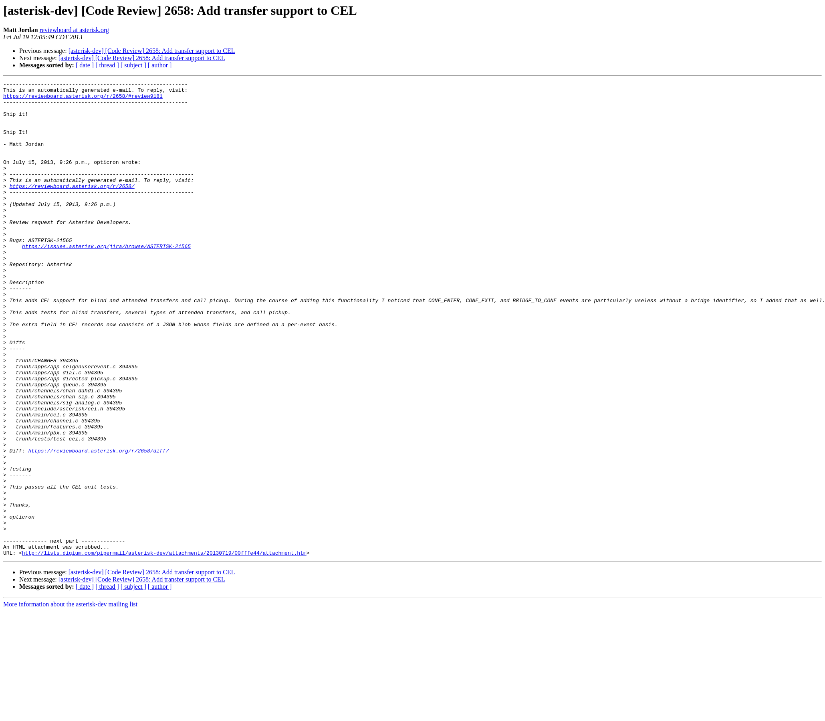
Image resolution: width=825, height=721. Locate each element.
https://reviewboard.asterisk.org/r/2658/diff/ (98, 525)
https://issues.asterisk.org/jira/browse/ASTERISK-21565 (106, 279)
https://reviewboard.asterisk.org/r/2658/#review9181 (83, 99)
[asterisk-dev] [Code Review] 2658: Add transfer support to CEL (152, 50)
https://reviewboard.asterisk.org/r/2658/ (72, 207)
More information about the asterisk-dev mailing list (70, 699)
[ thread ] (107, 65)
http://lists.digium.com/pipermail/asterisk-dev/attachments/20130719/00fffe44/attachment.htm (164, 647)
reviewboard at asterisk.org (74, 29)
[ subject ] (133, 65)
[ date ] (85, 65)
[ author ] (160, 65)
